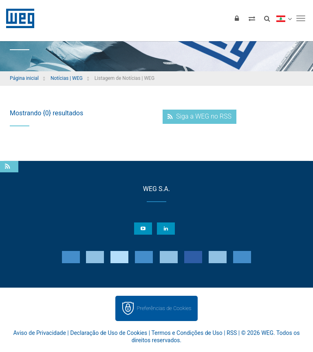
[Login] (237, 18)
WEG (17, 18)
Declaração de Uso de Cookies (108, 333)
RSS (232, 333)
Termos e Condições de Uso (186, 333)
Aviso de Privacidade (39, 333)
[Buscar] (267, 18)
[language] (284, 18)
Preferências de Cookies (164, 308)
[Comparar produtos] (252, 18)
